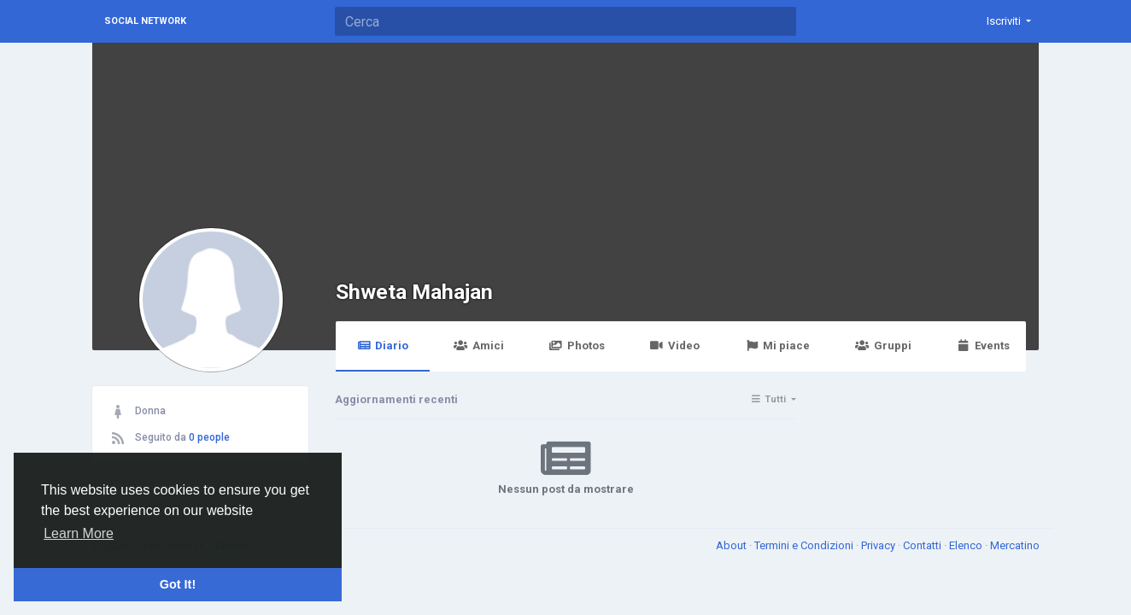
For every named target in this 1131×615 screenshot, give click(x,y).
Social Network (145, 20)
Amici (478, 345)
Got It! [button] (178, 584)
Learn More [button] (79, 533)
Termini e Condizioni (805, 545)
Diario (382, 345)
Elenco (967, 545)
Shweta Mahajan (414, 291)
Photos (577, 345)
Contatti (923, 545)
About (732, 545)
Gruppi (883, 345)
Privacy (879, 545)
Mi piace (777, 345)
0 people (209, 437)
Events (983, 345)
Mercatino (1015, 545)
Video (675, 345)
